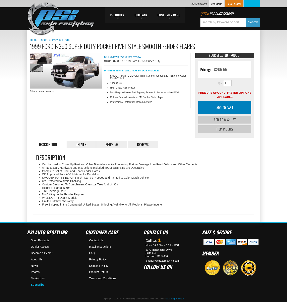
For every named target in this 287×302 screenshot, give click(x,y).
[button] (230, 22)
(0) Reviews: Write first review (122, 56)
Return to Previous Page (55, 39)
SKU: (108, 61)
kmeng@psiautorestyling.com (162, 260)
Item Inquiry (224, 129)
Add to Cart (224, 107)
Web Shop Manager (175, 298)
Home (33, 39)
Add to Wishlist (225, 119)
